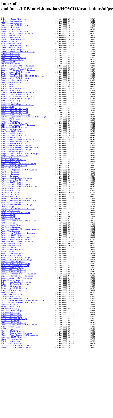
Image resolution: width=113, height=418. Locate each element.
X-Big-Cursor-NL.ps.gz (12, 389)
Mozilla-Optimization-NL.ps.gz (16, 210)
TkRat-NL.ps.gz (8, 347)
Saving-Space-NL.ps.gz (12, 318)
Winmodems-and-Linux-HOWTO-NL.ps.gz (19, 387)
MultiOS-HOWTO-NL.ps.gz (13, 215)
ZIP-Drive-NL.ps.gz (10, 406)
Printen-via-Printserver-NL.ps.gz (18, 276)
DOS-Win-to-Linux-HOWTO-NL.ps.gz (17, 76)
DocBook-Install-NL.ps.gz (14, 86)
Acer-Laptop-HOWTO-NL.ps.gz (15, 27)
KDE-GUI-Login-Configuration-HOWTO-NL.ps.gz (23, 137)
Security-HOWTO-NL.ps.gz (13, 323)
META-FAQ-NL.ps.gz (10, 186)
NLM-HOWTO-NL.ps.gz (10, 232)
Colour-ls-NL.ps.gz (10, 64)
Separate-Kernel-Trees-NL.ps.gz (17, 328)
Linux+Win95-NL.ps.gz (11, 161)
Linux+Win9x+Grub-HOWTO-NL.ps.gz (17, 164)
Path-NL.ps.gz (8, 264)
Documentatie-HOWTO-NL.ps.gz (15, 90)
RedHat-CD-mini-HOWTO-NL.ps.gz (16, 308)
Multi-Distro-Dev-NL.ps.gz (14, 213)
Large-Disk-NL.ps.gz (11, 152)
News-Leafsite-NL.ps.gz (13, 240)
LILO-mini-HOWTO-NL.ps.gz (14, 149)
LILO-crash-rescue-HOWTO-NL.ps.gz (18, 147)
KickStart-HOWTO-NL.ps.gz (14, 144)
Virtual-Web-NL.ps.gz (11, 374)
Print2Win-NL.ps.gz (10, 274)
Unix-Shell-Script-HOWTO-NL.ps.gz (18, 360)
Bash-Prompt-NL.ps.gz (11, 39)
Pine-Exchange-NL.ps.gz (13, 267)
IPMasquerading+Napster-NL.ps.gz (17, 122)
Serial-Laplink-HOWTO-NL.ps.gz (16, 330)
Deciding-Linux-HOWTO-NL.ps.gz (16, 78)
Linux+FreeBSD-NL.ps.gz (13, 157)
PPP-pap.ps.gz (8, 257)
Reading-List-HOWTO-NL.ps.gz (15, 306)
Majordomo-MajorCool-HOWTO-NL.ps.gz (19, 201)
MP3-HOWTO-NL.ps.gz (10, 191)
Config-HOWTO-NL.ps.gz (12, 68)
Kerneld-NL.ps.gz (9, 142)
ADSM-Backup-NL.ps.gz (11, 24)
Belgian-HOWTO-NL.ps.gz (13, 42)
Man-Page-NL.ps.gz (10, 203)
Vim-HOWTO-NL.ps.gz (10, 372)
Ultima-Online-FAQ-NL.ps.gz (15, 355)
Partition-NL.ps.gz (10, 259)
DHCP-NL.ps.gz (8, 71)
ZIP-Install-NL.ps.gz (11, 409)
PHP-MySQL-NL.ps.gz (10, 249)
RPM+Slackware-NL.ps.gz (13, 301)
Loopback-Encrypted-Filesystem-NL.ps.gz (21, 181)
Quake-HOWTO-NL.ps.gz (11, 291)
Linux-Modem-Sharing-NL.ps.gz (16, 171)
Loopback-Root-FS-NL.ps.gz (14, 183)
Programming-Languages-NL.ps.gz (17, 286)
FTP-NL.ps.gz (7, 100)
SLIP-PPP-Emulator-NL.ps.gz (15, 316)
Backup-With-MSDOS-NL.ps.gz (15, 34)
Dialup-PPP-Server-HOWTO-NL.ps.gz (18, 81)
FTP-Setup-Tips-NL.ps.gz (13, 103)
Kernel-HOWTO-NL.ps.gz (12, 139)
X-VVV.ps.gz (7, 391)
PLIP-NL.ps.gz (8, 254)
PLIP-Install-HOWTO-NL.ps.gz (15, 252)
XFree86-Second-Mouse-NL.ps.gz (16, 396)
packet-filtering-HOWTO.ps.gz (16, 413)
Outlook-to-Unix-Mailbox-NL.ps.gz (18, 247)
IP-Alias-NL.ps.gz (10, 120)
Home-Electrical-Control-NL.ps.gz (18, 112)
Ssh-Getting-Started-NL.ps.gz (16, 335)
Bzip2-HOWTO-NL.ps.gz (11, 49)
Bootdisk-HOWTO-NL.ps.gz (13, 44)
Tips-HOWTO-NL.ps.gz (11, 345)
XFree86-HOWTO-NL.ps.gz (13, 394)
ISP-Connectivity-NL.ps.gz (14, 127)
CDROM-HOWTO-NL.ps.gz (11, 54)
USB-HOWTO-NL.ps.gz (10, 352)
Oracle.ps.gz (7, 245)
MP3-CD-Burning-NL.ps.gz (13, 188)
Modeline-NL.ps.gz (10, 205)
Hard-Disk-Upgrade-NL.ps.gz (15, 110)
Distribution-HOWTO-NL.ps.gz (15, 83)
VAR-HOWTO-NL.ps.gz (10, 367)
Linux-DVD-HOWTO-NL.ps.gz (14, 169)
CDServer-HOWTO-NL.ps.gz (13, 56)
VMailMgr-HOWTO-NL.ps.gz (13, 369)
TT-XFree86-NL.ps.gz (11, 340)
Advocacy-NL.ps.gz (10, 29)
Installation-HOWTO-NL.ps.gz (15, 134)
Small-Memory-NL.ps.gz (12, 333)
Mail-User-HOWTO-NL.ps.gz (14, 196)
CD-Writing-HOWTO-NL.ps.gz (14, 51)
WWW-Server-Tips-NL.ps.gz (14, 379)
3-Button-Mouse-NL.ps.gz (13, 19)
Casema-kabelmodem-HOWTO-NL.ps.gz (18, 59)
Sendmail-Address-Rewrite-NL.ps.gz (18, 325)
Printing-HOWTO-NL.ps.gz (13, 279)
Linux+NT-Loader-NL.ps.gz (14, 159)
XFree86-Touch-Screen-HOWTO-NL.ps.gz (19, 399)
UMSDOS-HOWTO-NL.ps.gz (12, 350)
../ (2, 17)
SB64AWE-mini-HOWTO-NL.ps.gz (15, 313)
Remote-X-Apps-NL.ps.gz (13, 311)
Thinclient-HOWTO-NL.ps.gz (14, 342)
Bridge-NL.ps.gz (9, 46)
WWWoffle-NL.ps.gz (10, 382)
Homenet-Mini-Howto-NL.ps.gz (15, 115)
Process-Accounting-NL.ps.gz (15, 284)
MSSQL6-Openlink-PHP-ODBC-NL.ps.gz (18, 193)
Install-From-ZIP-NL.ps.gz (14, 132)
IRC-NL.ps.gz (7, 125)
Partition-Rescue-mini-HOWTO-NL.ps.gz (20, 262)
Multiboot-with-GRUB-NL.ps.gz (16, 218)
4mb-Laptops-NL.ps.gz (11, 22)
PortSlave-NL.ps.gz (10, 269)
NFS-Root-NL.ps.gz (10, 227)
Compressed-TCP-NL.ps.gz (13, 66)
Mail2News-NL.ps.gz (10, 198)
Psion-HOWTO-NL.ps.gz (11, 289)
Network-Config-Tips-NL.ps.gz (16, 235)
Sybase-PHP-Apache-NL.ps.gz (15, 338)
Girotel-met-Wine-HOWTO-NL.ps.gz (17, 108)
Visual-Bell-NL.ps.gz (11, 377)
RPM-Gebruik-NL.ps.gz (11, 303)
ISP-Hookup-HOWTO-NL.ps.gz (14, 130)
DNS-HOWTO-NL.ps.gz (10, 73)
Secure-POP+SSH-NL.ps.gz (13, 320)
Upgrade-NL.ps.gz (9, 362)
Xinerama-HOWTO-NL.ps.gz (13, 401)
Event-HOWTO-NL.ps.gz (11, 95)
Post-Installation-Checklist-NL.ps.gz (20, 272)
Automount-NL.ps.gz (10, 32)
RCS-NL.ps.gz (7, 298)
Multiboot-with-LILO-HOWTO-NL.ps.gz (19, 220)
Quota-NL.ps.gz (8, 294)
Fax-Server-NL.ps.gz (11, 105)
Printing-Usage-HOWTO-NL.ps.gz (16, 281)
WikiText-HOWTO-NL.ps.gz (13, 384)
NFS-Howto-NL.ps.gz (10, 225)
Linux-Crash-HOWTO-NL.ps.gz (15, 166)
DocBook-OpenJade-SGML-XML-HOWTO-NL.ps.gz (22, 88)
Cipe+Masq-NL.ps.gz (10, 61)
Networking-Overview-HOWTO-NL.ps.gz (19, 237)
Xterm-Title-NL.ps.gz (11, 404)
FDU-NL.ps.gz (7, 98)
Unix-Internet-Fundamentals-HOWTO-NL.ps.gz (23, 357)
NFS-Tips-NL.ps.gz (10, 230)
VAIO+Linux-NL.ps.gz (11, 364)
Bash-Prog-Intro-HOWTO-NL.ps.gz (17, 37)
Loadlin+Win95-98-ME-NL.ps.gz (16, 176)
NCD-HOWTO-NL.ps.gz (10, 223)
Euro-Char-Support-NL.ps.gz (15, 93)
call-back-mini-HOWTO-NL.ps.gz (16, 411)
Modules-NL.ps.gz (9, 208)
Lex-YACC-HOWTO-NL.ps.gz (13, 154)
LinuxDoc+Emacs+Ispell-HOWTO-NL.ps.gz (20, 174)
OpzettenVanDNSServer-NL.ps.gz (16, 242)
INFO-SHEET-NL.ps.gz (11, 117)
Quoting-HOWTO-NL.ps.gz (13, 296)
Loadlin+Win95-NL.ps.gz (13, 179)
